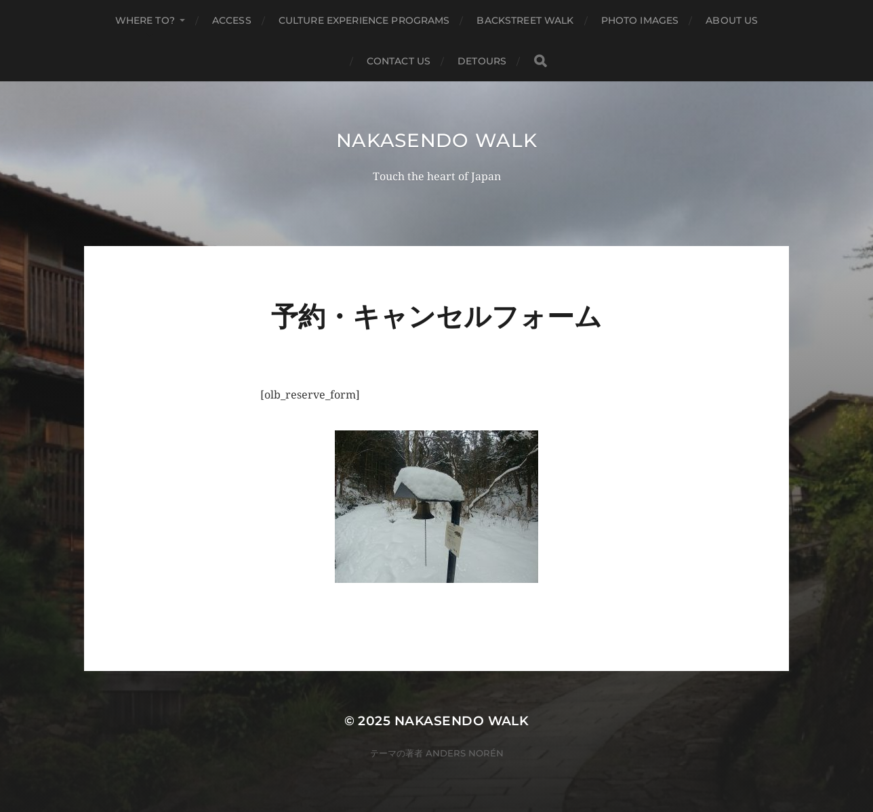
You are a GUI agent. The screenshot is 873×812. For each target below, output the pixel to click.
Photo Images (640, 20)
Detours (482, 61)
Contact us (398, 61)
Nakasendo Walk (436, 140)
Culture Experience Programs (364, 20)
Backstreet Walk (524, 20)
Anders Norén (465, 753)
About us (732, 20)
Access (231, 20)
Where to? (145, 20)
